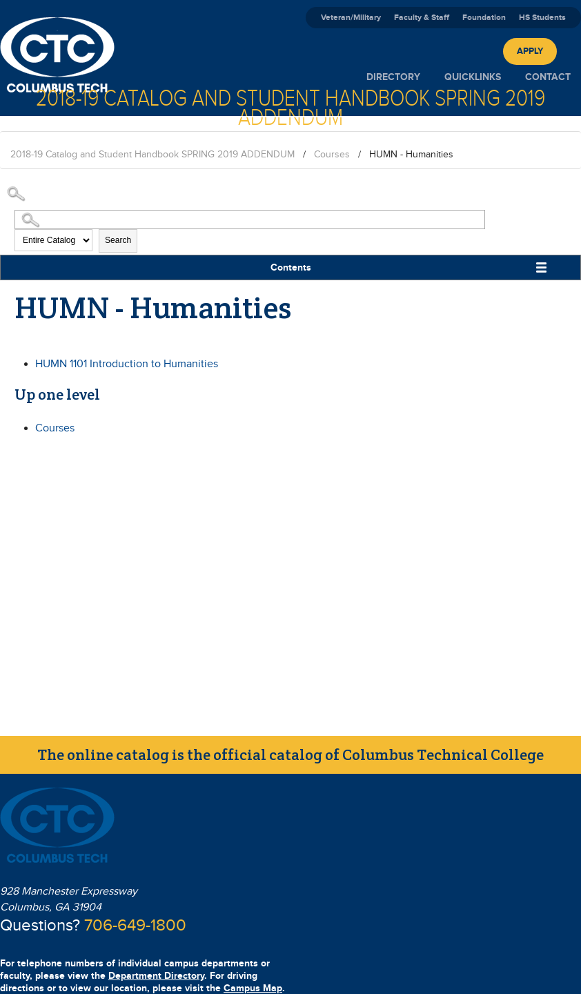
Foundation (484, 17)
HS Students (542, 17)
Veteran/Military (351, 17)
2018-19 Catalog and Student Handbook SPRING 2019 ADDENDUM (152, 154)
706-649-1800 (135, 925)
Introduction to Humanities (126, 364)
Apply (530, 51)
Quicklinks (472, 77)
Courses (332, 154)
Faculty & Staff (421, 17)
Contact (548, 77)
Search (118, 240)
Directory (393, 77)
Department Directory (156, 976)
